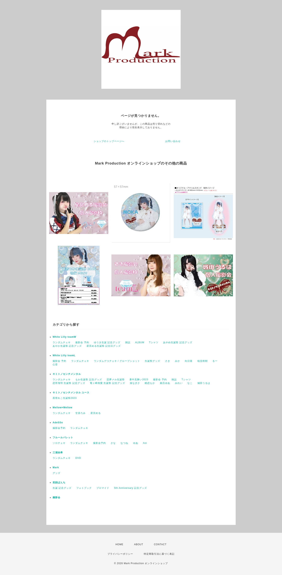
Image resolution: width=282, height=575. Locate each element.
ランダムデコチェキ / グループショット (117, 361)
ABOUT (138, 544)
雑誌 (127, 342)
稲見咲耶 (202, 361)
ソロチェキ (59, 443)
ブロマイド (102, 488)
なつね (124, 443)
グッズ (56, 473)
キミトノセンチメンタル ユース (71, 392)
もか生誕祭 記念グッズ (88, 379)
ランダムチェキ (62, 342)
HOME (119, 544)
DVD (78, 458)
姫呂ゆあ (165, 383)
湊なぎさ (135, 383)
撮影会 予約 (82, 342)
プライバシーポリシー (120, 554)
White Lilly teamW (64, 337)
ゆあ (135, 443)
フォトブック (84, 488)
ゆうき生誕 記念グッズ (107, 342)
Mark (56, 467)
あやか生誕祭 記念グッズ (67, 346)
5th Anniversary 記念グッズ (130, 488)
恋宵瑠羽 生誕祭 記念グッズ (69, 383)
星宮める (96, 413)
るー (215, 361)
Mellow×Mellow (62, 407)
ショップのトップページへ (109, 141)
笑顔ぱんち (59, 482)
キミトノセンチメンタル (67, 374)
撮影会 (56, 497)
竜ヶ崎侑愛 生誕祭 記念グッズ (107, 383)
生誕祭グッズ (152, 361)
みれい (179, 383)
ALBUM (139, 342)
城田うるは (203, 383)
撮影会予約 (59, 428)
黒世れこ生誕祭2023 (65, 398)
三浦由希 (58, 452)
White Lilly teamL (64, 355)
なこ (189, 383)
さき (167, 361)
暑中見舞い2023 (138, 379)
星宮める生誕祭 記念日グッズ (104, 346)
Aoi (145, 443)
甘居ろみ (80, 413)
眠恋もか (150, 383)
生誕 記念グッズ (62, 488)
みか (177, 361)
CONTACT (160, 544)
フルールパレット (63, 437)
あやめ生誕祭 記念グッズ (177, 342)
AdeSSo (58, 422)
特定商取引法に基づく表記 (159, 554)
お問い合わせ (173, 141)
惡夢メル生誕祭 (116, 379)
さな (113, 443)
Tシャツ (153, 342)
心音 (55, 364)
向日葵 (188, 361)
